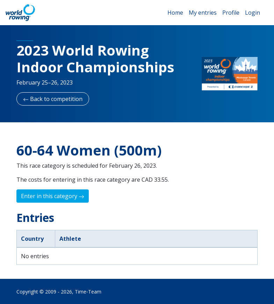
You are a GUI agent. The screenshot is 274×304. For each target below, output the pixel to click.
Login (252, 12)
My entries (203, 12)
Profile (230, 12)
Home (175, 12)
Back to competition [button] (52, 99)
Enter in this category (52, 196)
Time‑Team (88, 291)
